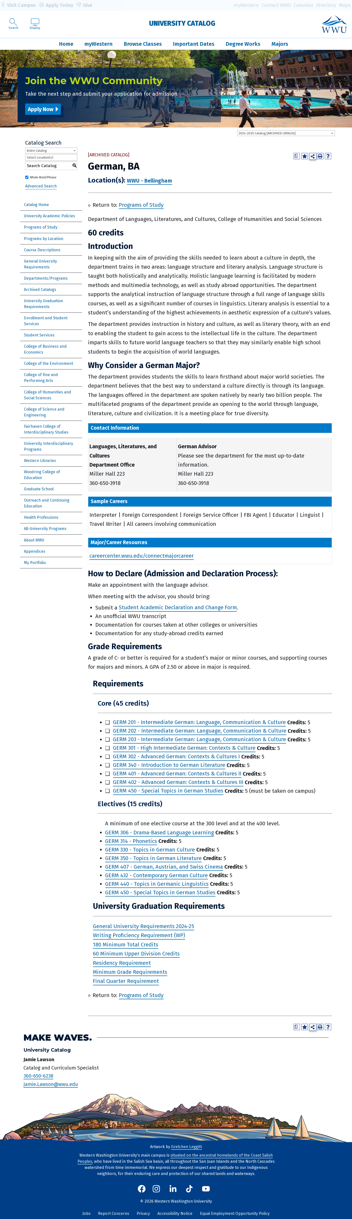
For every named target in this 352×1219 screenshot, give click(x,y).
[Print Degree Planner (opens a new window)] (297, 156)
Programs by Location (43, 238)
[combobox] (286, 133)
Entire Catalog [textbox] (37, 150)
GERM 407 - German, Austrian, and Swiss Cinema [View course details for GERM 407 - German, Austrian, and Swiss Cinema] (164, 866)
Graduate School (39, 489)
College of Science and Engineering (44, 412)
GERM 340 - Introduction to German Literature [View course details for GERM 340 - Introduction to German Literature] (169, 765)
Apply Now (40, 109)
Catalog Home (36, 204)
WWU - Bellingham (149, 180)
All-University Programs (45, 528)
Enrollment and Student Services (45, 321)
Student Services (39, 335)
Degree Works (243, 44)
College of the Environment (48, 363)
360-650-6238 (38, 1076)
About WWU (34, 540)
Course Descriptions (42, 250)
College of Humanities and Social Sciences (47, 395)
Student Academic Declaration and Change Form (178, 607)
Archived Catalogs (40, 289)
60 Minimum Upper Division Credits (136, 953)
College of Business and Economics (45, 349)
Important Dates (193, 44)
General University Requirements (40, 264)
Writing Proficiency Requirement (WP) (139, 935)
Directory (326, 5)
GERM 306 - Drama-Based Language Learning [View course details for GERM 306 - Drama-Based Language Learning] (159, 832)
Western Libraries (40, 460)
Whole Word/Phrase (43, 177)
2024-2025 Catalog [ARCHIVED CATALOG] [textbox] (267, 133)
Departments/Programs (46, 278)
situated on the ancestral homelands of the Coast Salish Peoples (175, 1158)
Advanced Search (41, 186)
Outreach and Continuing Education (46, 503)
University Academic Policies (49, 216)
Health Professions (41, 517)
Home (66, 44)
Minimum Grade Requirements (130, 972)
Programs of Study (40, 227)
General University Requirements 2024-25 (143, 926)
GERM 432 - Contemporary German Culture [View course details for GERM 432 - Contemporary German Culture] (156, 875)
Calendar (304, 5)
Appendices (34, 551)
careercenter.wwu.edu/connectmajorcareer (141, 555)
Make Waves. (57, 1037)
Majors (280, 44)
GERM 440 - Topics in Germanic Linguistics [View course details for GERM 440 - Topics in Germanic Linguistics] (157, 884)
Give (84, 5)
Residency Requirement (122, 963)
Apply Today (56, 5)
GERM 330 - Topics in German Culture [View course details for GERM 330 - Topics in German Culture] (150, 849)
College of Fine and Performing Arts (41, 377)
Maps (345, 5)
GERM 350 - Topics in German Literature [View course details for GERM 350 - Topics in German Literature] (153, 858)
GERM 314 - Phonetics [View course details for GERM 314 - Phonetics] (131, 841)
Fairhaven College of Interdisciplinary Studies (46, 429)
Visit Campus (18, 5)
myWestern (246, 5)
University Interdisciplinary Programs (48, 446)
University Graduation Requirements (43, 304)
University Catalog (182, 23)
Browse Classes (143, 44)
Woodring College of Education (42, 475)
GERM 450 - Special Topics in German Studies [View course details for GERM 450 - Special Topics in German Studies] (168, 791)
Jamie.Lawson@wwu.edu (50, 1084)
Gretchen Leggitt (186, 1146)
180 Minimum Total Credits (125, 944)
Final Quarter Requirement (126, 981)
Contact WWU (276, 5)
